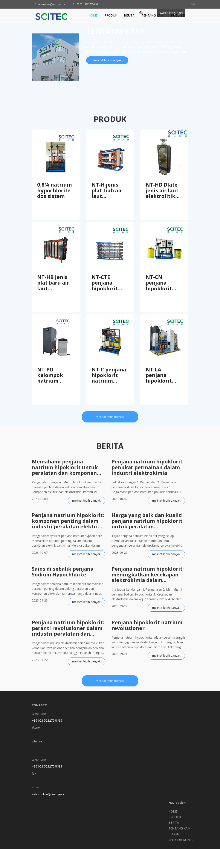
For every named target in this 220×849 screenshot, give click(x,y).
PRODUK (110, 15)
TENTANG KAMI (152, 15)
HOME (93, 15)
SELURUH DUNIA (180, 840)
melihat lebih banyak (107, 60)
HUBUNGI (178, 15)
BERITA (129, 15)
